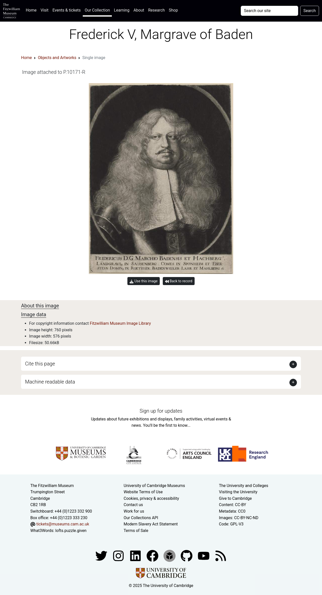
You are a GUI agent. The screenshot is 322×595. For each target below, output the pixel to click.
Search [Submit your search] (309, 10)
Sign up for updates (161, 411)
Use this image (143, 281)
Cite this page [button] (40, 364)
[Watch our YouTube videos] (204, 555)
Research (156, 10)
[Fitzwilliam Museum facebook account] (135, 555)
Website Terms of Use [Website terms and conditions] (143, 492)
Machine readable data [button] (50, 382)
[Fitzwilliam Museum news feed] (221, 555)
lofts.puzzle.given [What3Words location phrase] (70, 530)
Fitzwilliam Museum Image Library (120, 323)
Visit (44, 10)
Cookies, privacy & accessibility (151, 498)
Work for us (134, 511)
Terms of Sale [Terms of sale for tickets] (136, 530)
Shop (173, 10)
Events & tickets (66, 10)
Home (32, 10)
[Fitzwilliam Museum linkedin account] (153, 555)
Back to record (178, 281)
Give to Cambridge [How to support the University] (235, 498)
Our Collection (97, 10)
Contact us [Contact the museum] (133, 504)
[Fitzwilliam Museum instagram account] (118, 555)
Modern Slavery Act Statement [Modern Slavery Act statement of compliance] (151, 524)
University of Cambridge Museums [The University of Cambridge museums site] (154, 485)
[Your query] (269, 11)
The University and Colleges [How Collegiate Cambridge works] (243, 485)
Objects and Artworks (57, 57)
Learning (121, 10)
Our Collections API (141, 517)
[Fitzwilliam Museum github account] (187, 555)
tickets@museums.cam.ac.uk (62, 524)
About (138, 10)
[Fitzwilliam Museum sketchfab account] (170, 555)
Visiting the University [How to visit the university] (238, 492)
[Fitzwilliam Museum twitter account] (101, 555)
